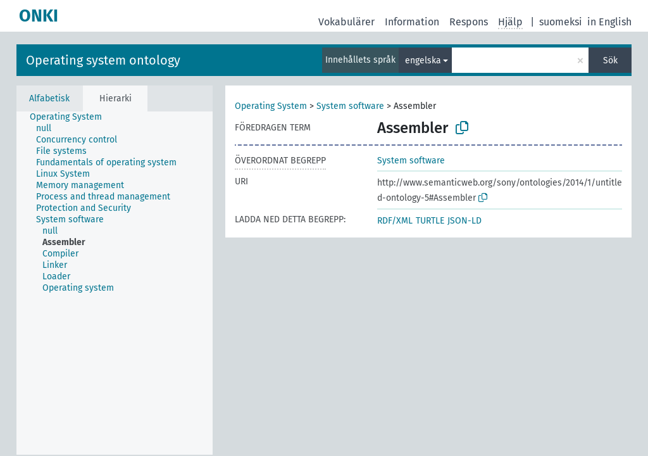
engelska (423, 60)
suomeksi (560, 22)
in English (609, 22)
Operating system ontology (103, 60)
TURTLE (430, 220)
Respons (468, 22)
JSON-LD (464, 220)
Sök (610, 60)
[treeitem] (71, 117)
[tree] (114, 283)
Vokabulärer (346, 22)
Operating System (271, 106)
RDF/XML (395, 220)
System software (350, 106)
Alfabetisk (49, 98)
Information (412, 22)
